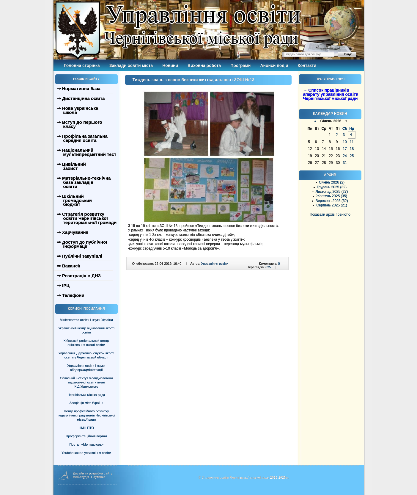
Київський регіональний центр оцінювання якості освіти (86, 343)
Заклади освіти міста (131, 65)
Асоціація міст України (86, 403)
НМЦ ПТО (86, 428)
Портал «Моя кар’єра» (86, 444)
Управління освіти (214, 263)
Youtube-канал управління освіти (86, 453)
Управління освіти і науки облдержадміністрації (86, 368)
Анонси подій (274, 65)
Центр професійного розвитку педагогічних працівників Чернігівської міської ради (86, 415)
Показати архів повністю (330, 214)
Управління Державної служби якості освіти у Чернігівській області (86, 355)
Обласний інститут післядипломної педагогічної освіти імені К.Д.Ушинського (86, 382)
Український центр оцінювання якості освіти (86, 330)
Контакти (307, 65)
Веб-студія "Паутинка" (90, 477)
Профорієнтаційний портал (86, 436)
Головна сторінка (82, 65)
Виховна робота (204, 65)
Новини (170, 65)
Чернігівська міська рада (86, 395)
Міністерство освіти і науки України (86, 320)
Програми (240, 65)
